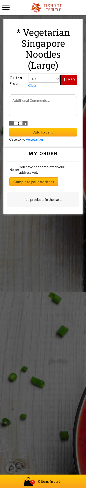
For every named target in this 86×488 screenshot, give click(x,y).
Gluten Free (15, 80)
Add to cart (43, 132)
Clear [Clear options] (32, 85)
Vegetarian (34, 139)
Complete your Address (33, 181)
